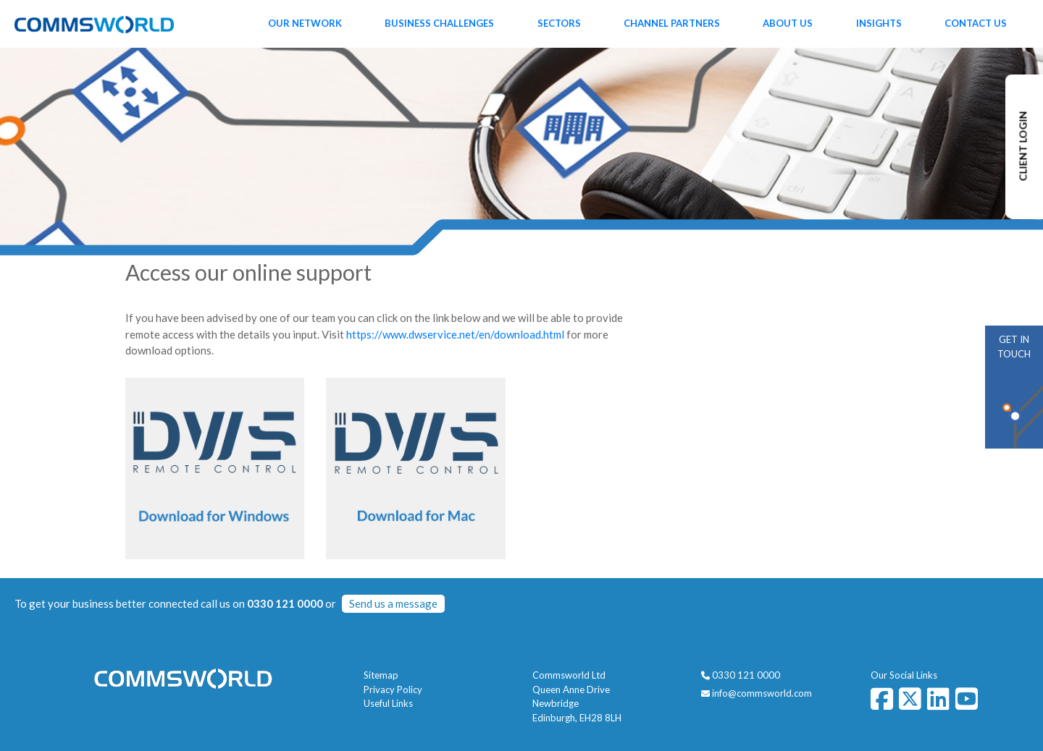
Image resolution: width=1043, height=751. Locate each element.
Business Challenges (439, 23)
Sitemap (381, 675)
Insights (879, 23)
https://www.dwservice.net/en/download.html (455, 334)
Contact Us (975, 23)
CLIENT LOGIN (1023, 146)
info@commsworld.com (762, 693)
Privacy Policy (393, 689)
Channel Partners (672, 23)
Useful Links (388, 703)
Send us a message (393, 603)
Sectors (559, 23)
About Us (788, 23)
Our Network (305, 23)
